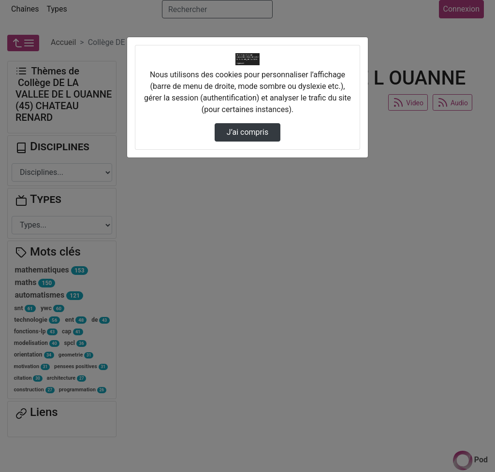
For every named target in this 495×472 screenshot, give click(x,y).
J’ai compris (247, 132)
